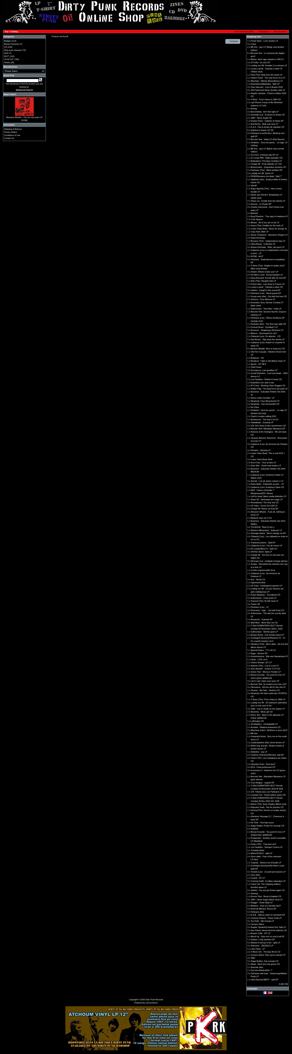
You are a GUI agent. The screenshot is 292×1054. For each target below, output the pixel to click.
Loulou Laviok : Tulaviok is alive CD (267, 287)
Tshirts (7, 62)
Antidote (254, 829)
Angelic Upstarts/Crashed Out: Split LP (268, 927)
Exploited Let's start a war (262, 382)
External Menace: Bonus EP (263, 909)
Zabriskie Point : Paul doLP (263, 764)
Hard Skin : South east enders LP (266, 465)
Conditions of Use (12, 135)
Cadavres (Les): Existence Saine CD (267, 487)
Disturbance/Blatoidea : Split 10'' (265, 84)
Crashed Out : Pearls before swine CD (268, 795)
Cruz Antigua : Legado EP (262, 783)
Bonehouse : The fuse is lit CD (264, 419)
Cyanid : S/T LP (258, 878)
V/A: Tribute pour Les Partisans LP (266, 792)
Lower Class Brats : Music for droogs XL (269, 229)
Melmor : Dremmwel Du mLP (264, 333)
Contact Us (9, 138)
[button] (243, 31)
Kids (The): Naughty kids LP (263, 281)
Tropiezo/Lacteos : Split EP (263, 542)
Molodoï (254, 213)
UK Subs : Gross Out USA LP (264, 506)
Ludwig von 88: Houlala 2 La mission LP (269, 65)
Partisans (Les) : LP (260, 607)
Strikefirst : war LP (259, 752)
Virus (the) (255, 875)
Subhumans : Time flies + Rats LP (266, 309)
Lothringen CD (257, 721)
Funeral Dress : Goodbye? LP (264, 327)
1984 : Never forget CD (261, 118)
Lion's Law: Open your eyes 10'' (265, 681)
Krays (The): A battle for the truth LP (267, 225)
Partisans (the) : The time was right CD (268, 324)
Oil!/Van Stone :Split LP (261, 552)
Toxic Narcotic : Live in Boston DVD (267, 87)
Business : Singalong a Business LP (267, 330)
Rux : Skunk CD (258, 579)
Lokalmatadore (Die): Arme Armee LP (268, 742)
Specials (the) (257, 967)
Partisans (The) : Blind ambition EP (267, 170)
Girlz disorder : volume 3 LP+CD (265, 669)
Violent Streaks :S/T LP (261, 662)
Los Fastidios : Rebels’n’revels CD (266, 379)
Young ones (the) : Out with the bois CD (269, 296)
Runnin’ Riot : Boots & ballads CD (266, 896)
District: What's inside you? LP (264, 272)
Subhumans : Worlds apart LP (264, 632)
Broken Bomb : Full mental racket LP (267, 635)
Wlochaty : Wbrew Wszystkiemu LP (267, 81)
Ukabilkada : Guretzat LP (262, 422)
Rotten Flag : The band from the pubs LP (269, 389)
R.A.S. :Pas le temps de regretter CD (267, 127)
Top (6, 31)
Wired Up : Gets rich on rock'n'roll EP (267, 936)
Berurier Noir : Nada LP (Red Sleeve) (267, 139)
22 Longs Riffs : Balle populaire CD (267, 158)
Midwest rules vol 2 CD (261, 518)
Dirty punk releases (13, 50)
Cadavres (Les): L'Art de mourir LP (266, 545)
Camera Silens (257, 924)
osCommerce (152, 1003)
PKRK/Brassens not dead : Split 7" (266, 176)
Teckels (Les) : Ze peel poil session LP (268, 872)
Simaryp (254, 893)
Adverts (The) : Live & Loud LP (265, 666)
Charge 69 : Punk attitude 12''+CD (266, 164)
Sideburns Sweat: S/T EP (262, 130)
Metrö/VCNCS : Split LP (261, 853)
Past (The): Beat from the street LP (267, 75)
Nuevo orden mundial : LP (262, 398)
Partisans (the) (257, 912)
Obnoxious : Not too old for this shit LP (268, 687)
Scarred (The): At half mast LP (264, 601)
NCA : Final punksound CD (263, 767)
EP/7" (6, 56)
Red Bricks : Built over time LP (264, 124)
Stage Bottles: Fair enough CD (264, 961)
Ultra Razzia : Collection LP (263, 244)
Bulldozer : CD (257, 358)
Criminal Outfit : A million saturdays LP (268, 881)
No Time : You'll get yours (262, 822)
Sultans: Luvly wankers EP (263, 939)
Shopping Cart (254, 36)
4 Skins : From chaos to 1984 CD (266, 99)
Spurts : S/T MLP (258, 364)
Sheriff (254, 185)
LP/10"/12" (9, 59)
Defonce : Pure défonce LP (263, 299)
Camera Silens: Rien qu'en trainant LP (268, 955)
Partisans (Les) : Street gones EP (266, 293)
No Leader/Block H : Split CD (264, 549)
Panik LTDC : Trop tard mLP (263, 844)
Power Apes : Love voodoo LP (264, 41)
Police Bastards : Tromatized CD (265, 595)
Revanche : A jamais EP (261, 619)
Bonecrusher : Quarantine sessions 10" (268, 167)
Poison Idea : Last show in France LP (268, 284)
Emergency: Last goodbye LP (264, 370)
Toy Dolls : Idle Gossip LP (262, 921)
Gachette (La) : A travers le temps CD (268, 115)
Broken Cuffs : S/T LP (260, 933)
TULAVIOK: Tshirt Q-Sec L (263, 527)
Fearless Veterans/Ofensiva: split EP (267, 755)
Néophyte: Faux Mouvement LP (265, 401)
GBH (253, 958)
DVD (6, 53)
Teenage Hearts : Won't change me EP (268, 533)
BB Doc (254, 733)
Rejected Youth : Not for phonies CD (267, 807)
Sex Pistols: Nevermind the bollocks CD (269, 930)
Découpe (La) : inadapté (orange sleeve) (269, 561)
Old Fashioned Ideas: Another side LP (268, 90)
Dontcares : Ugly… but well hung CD (267, 610)
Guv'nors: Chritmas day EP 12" (265, 155)
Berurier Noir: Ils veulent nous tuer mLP (269, 684)
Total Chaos (256, 367)
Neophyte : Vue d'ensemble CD (265, 404)
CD (5, 47)
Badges (7, 41)
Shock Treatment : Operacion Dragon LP (269, 235)
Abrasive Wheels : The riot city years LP (24, 117)
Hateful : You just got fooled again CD (268, 890)
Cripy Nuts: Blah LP (260, 232)
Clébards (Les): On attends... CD (265, 336)
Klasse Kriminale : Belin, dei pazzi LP (268, 247)
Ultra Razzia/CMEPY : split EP (264, 979)
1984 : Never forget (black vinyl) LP (267, 899)
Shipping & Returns (13, 129)
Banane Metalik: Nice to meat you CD (268, 348)
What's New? (10, 94)
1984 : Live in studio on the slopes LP (268, 709)
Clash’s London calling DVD (263, 416)
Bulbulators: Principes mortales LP (266, 161)
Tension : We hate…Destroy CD (265, 690)
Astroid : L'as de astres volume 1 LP (267, 481)
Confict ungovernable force (263, 570)
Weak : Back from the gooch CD (265, 964)
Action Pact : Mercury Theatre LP (266, 672)
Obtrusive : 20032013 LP (262, 946)
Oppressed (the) (258, 582)
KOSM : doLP (257, 256)
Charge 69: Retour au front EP (264, 509)
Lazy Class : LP (258, 949)
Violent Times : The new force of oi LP (268, 78)
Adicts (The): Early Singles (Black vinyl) (268, 804)
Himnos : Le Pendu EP (261, 204)
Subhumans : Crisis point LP (264, 598)
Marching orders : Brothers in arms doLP (269, 730)
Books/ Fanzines (11, 44)
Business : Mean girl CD (262, 712)
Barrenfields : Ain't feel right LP (265, 112)
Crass (253, 44)
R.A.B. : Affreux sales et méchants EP (268, 915)
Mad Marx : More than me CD (264, 622)
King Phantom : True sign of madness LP (269, 216)
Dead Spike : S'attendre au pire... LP (267, 484)
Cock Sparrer (257, 219)
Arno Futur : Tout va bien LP (263, 462)
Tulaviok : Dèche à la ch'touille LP (266, 863)
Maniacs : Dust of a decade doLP (266, 906)
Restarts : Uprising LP (261, 450)
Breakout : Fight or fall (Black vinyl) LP (268, 361)
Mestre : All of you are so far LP (265, 222)
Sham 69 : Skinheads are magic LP (267, 499)
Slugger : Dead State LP (262, 902)
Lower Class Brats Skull (261, 459)
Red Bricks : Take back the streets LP (268, 339)
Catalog (14, 31)
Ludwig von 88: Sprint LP (262, 173)
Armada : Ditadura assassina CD (265, 727)
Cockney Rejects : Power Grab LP (266, 918)
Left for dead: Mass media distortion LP (268, 496)
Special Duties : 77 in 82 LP (263, 650)
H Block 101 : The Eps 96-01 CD (265, 952)
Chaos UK (255, 604)
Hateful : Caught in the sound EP (265, 290)
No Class (255, 407)
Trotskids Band (257, 850)
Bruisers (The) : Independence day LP (268, 241)
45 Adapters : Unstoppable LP (264, 724)
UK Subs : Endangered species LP (266, 586)
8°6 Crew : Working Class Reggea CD (268, 385)
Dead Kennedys (258, 238)
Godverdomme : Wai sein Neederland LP (269, 656)
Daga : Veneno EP (259, 653)
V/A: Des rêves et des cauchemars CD (268, 426)
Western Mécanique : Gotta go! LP (266, 530)
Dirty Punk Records (154, 999)
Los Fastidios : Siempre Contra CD (266, 847)
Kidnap (254, 108)
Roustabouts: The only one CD (265, 502)
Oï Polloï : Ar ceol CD (260, 62)
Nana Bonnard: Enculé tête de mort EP (268, 278)
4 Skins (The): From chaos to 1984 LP (268, 699)
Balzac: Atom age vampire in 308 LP (267, 59)
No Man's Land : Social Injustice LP (267, 275)
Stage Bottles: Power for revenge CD (267, 826)
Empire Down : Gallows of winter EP (267, 121)
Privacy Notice (10, 132)
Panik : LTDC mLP (259, 659)
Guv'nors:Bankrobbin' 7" (262, 970)
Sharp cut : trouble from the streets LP (268, 201)
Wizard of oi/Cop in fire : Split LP (265, 943)
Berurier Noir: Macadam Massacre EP (268, 428)
